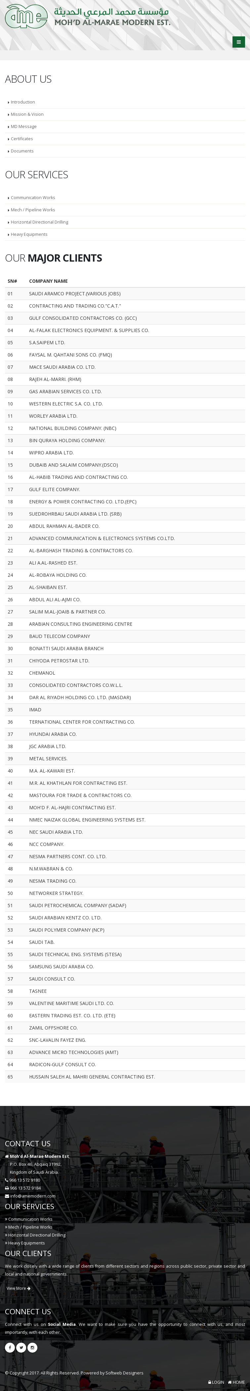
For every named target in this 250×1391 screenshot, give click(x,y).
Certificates (22, 139)
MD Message (24, 126)
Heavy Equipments (29, 234)
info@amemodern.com (33, 1196)
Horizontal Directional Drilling (39, 222)
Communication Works (33, 197)
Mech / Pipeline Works (33, 210)
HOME (236, 1382)
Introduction (23, 102)
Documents (22, 151)
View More (18, 1288)
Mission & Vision (27, 114)
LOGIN (216, 1382)
